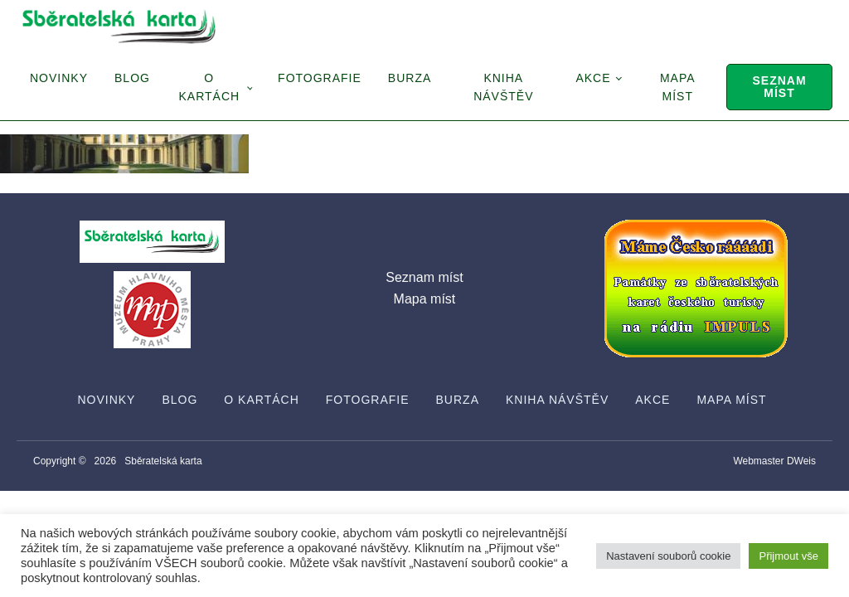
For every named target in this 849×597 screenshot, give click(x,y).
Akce (592, 78)
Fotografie (319, 78)
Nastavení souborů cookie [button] (668, 556)
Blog (132, 78)
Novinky (59, 78)
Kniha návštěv (503, 87)
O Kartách (209, 87)
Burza (409, 78)
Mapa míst (678, 87)
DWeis (801, 461)
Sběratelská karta (162, 461)
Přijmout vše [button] (788, 556)
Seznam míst (779, 87)
